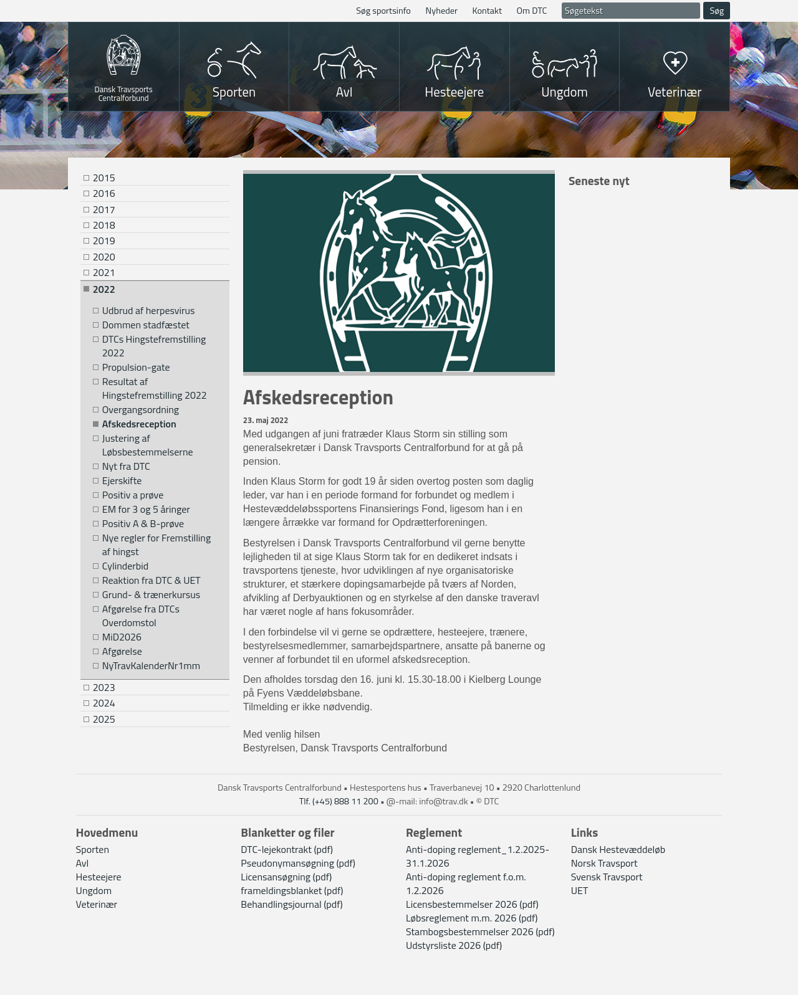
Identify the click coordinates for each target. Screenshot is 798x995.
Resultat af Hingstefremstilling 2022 (154, 388)
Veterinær (675, 92)
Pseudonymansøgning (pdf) (298, 862)
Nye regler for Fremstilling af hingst (156, 545)
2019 (104, 240)
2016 (104, 193)
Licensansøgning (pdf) (286, 876)
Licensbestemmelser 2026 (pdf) (472, 904)
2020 (104, 256)
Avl (344, 92)
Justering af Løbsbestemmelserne (147, 445)
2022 (104, 289)
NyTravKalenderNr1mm (151, 666)
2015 (104, 177)
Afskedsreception (139, 424)
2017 (104, 209)
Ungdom (564, 92)
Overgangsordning (140, 409)
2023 (104, 687)
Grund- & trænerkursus (151, 595)
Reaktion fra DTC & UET (151, 580)
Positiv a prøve (132, 495)
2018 (104, 224)
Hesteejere (454, 92)
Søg (716, 10)
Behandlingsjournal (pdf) (291, 904)
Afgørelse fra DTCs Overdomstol (141, 616)
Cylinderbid (125, 566)
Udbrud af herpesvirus (148, 310)
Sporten (234, 92)
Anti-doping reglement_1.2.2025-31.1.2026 (477, 856)
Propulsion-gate (136, 367)
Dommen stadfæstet (146, 325)
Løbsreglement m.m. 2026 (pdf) (472, 917)
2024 (104, 702)
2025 (104, 719)
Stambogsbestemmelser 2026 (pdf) (480, 931)
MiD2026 (122, 637)
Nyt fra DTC (126, 466)
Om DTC (532, 10)
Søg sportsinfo (383, 10)
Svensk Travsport (607, 876)
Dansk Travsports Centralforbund (124, 92)
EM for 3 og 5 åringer (146, 509)
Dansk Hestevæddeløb (618, 849)
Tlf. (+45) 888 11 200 (338, 801)
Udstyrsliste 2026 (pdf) (454, 945)
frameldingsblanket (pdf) (292, 890)
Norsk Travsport (604, 862)
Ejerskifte (122, 481)
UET (580, 890)
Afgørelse (122, 651)
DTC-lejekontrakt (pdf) (287, 849)
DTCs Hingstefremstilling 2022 (154, 346)
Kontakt (487, 10)
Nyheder (441, 10)
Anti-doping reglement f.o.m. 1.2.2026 (466, 883)
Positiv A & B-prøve (143, 524)
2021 (104, 272)
